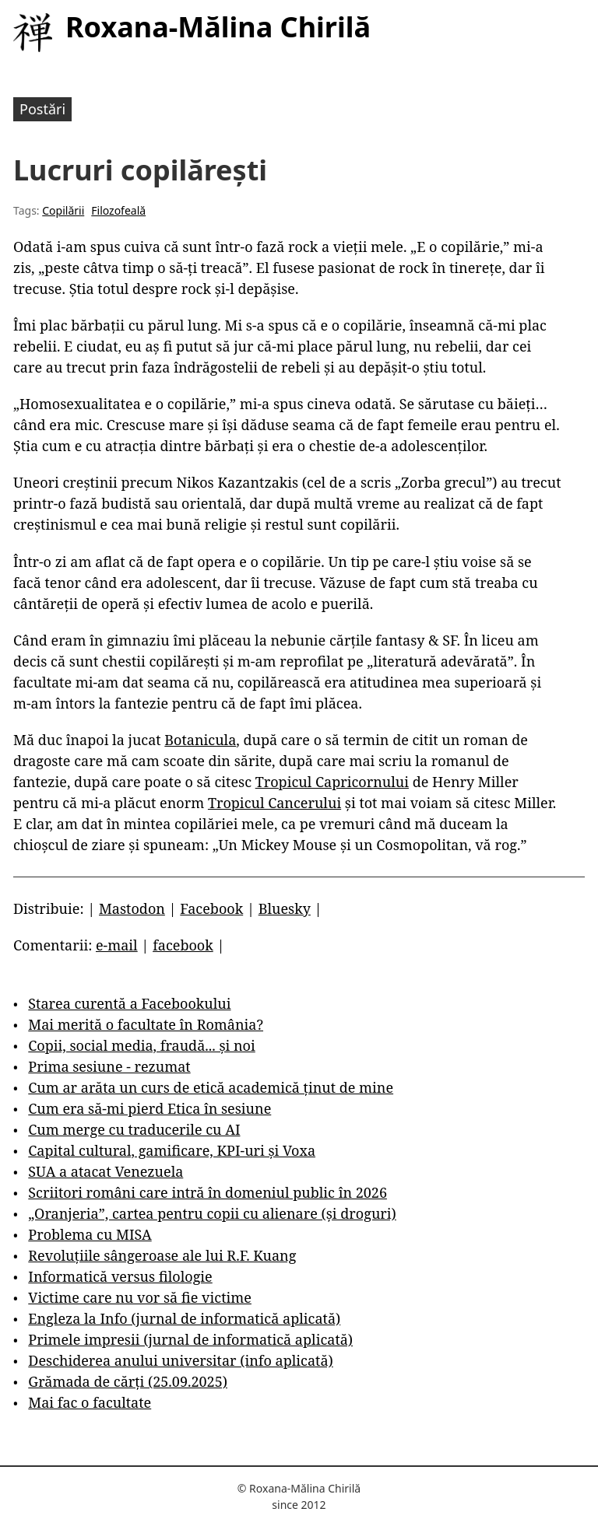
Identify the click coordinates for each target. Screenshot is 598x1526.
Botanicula (200, 739)
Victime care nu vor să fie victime (140, 1297)
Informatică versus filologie (120, 1276)
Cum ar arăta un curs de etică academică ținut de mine (210, 1087)
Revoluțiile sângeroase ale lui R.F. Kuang (162, 1255)
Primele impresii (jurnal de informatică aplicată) (190, 1339)
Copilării (63, 210)
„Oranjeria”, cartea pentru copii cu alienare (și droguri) (212, 1213)
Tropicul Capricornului (332, 781)
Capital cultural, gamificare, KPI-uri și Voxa (171, 1150)
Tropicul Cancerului (274, 802)
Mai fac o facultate (89, 1402)
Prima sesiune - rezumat (109, 1066)
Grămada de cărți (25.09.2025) (127, 1381)
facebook (183, 945)
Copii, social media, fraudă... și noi (141, 1045)
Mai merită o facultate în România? (145, 1024)
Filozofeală (118, 210)
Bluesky (285, 908)
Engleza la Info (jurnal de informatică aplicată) (184, 1318)
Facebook (211, 908)
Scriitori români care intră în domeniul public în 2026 (207, 1192)
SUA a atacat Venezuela (105, 1171)
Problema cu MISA (89, 1234)
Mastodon (132, 908)
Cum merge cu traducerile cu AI (134, 1129)
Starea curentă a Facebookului (129, 1003)
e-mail (117, 945)
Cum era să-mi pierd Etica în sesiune (149, 1108)
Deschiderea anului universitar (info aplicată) (180, 1360)
